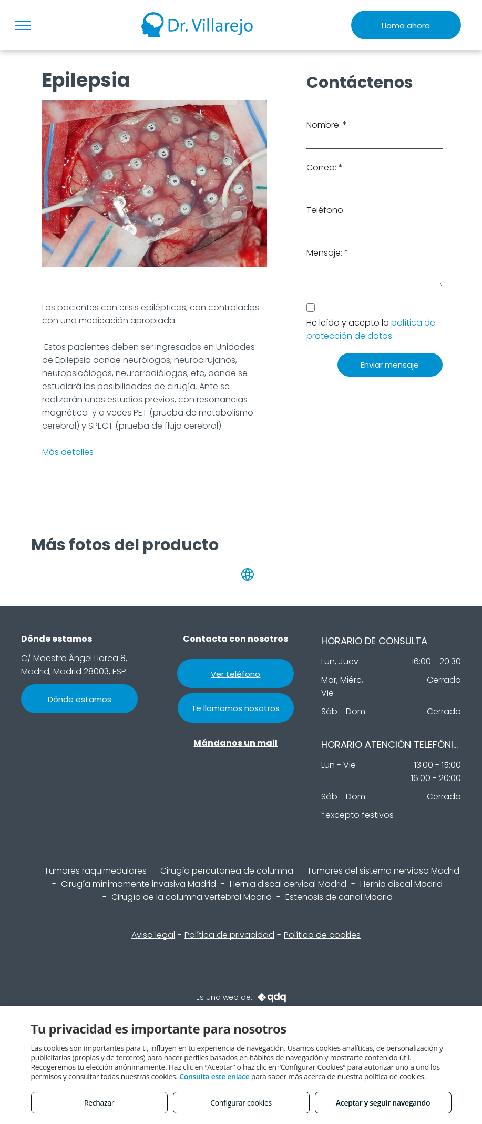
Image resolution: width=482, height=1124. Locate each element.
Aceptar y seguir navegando (383, 1103)
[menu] (23, 25)
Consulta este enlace (214, 1076)
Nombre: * (326, 125)
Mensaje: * (327, 253)
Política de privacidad (229, 935)
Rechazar (99, 1103)
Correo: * (324, 167)
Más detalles (68, 452)
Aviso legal (153, 935)
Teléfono (324, 210)
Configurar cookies (241, 1103)
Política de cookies (322, 935)
